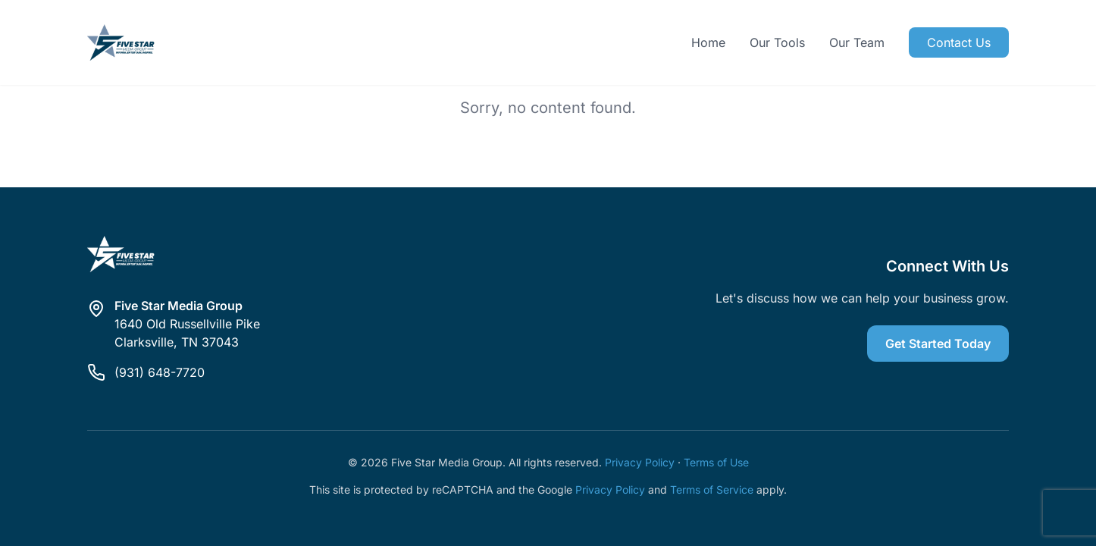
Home (708, 42)
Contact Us (959, 42)
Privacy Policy (640, 462)
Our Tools (777, 42)
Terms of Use (716, 462)
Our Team (857, 42)
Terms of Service (711, 489)
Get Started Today (938, 343)
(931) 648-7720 (159, 372)
